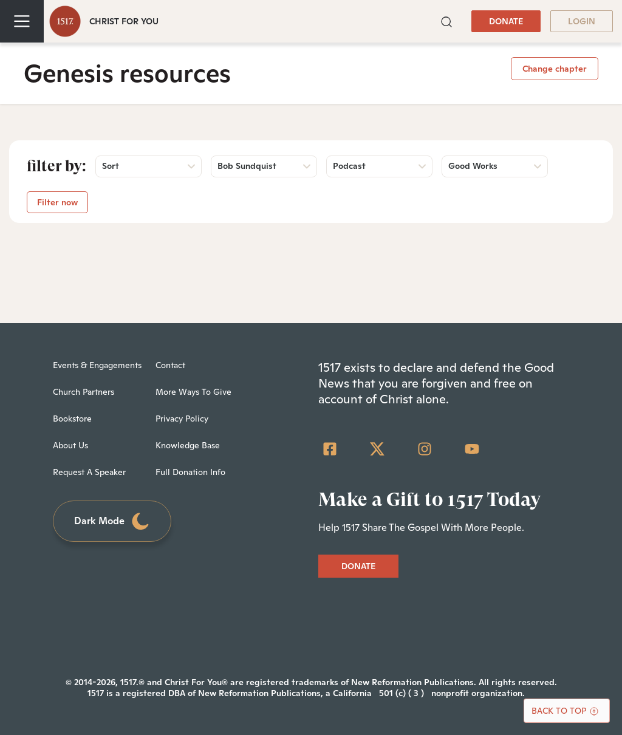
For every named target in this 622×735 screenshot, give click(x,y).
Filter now (57, 202)
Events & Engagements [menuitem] (97, 365)
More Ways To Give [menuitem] (193, 391)
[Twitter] (377, 448)
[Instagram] (424, 448)
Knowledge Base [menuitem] (188, 445)
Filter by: (56, 166)
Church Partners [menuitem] (83, 391)
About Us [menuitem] (70, 445)
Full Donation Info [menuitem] (190, 472)
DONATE (506, 21)
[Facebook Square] (329, 448)
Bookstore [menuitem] (72, 418)
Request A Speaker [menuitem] (89, 472)
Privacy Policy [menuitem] (182, 418)
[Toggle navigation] (22, 21)
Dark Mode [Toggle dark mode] (112, 521)
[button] (446, 20)
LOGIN (581, 21)
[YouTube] (472, 448)
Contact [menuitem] (170, 365)
